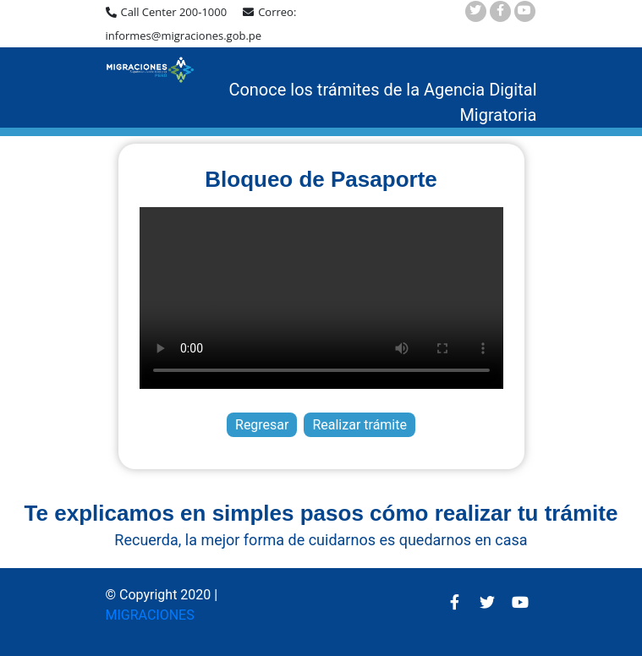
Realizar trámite (359, 425)
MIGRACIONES (150, 615)
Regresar (261, 425)
